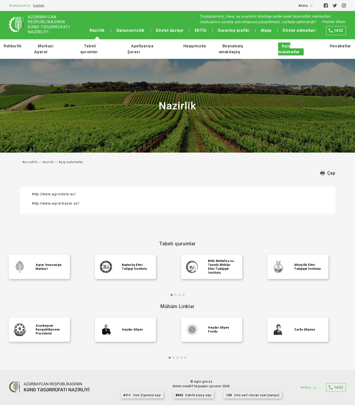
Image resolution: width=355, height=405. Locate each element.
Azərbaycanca (19, 5)
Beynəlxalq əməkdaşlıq (231, 49)
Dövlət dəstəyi (169, 30)
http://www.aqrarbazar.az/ (56, 203)
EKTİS (201, 30)
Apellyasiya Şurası (140, 49)
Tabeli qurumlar (89, 49)
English (38, 5)
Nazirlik (97, 30)
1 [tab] (172, 295)
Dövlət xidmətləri (299, 30)
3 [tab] (179, 295)
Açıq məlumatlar (289, 49)
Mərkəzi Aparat (43, 49)
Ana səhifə (30, 162)
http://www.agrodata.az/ (54, 194)
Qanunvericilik (130, 30)
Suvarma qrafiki (233, 30)
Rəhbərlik (12, 46)
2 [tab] (176, 295)
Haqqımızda (194, 46)
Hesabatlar (340, 46)
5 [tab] (185, 357)
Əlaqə (266, 30)
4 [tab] (183, 295)
